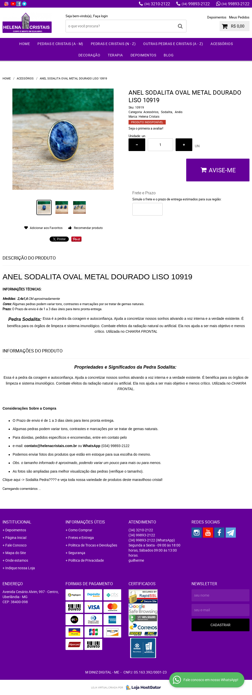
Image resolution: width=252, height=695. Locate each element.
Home (24, 43)
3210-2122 (157, 4)
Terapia (115, 55)
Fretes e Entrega (81, 537)
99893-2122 (196, 4)
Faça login (100, 16)
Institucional (17, 522)
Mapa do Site (15, 552)
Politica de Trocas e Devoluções (92, 545)
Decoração (89, 55)
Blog (169, 55)
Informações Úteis (85, 522)
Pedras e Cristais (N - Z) (113, 43)
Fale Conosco (16, 545)
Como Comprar (80, 530)
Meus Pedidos (239, 17)
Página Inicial (15, 537)
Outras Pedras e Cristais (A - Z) (173, 43)
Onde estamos (16, 560)
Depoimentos (216, 17)
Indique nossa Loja (20, 567)
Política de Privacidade (86, 560)
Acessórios (222, 43)
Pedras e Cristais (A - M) (60, 43)
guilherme (136, 560)
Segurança (76, 552)
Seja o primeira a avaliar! (146, 128)
